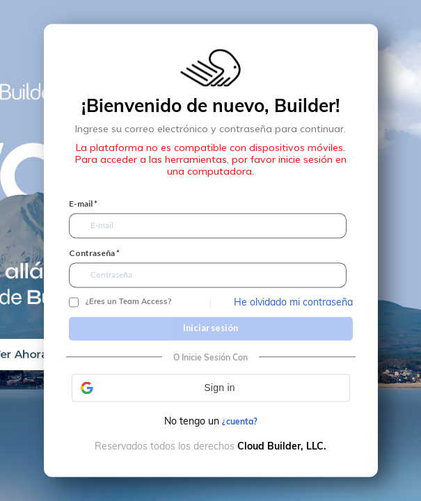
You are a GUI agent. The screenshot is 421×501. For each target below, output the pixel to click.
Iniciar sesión (210, 328)
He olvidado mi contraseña (293, 302)
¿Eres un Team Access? (128, 301)
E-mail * (83, 204)
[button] (211, 387)
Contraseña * (94, 253)
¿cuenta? (239, 421)
